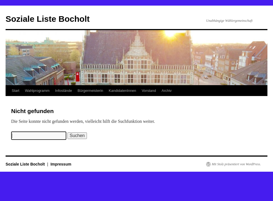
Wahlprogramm (37, 90)
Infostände (63, 90)
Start (15, 90)
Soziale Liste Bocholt (48, 18)
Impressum (60, 164)
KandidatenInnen (122, 90)
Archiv (167, 90)
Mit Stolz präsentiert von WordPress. (236, 164)
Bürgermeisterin (90, 90)
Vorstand (149, 90)
